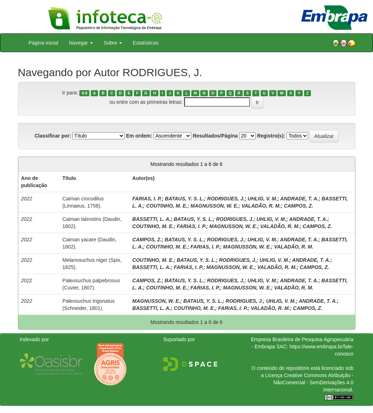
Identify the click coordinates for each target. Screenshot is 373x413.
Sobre (113, 43)
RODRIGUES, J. (225, 198)
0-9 (84, 93)
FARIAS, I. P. (147, 198)
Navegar (81, 43)
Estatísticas (146, 43)
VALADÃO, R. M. (261, 206)
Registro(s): (271, 136)
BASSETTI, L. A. (151, 219)
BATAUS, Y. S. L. (184, 198)
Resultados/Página (215, 136)
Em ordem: (139, 136)
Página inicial (44, 43)
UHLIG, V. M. (263, 198)
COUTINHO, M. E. (166, 206)
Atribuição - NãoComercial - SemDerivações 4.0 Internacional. (313, 382)
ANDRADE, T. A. (299, 198)
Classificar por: (52, 136)
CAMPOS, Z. (298, 206)
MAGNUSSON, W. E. (215, 206)
